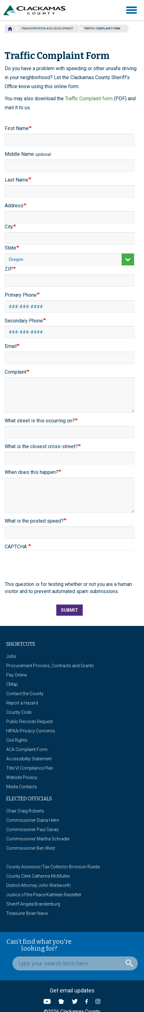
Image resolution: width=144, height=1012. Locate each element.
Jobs (11, 656)
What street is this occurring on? (40, 421)
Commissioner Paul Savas (32, 829)
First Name (17, 128)
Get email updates (72, 990)
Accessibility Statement (29, 758)
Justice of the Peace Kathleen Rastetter (43, 894)
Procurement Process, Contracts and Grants (50, 665)
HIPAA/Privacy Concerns (30, 730)
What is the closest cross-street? (41, 446)
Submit (69, 610)
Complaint (15, 372)
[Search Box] (75, 963)
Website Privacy (21, 777)
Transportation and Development (47, 28)
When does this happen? (31, 472)
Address (14, 206)
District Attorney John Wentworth (38, 885)
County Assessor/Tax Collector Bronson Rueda (53, 866)
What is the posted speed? (34, 521)
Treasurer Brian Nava (27, 913)
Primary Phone (21, 295)
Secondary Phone (24, 321)
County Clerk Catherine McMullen (38, 876)
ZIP (9, 269)
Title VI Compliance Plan (29, 768)
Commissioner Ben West (30, 848)
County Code (18, 712)
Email (10, 346)
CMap (12, 684)
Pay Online (16, 674)
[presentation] (52, 569)
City (9, 227)
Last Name (16, 180)
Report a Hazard (22, 702)
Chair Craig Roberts (25, 810)
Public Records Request (29, 721)
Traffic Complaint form (89, 98)
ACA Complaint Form (27, 749)
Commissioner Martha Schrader (38, 838)
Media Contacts (21, 786)
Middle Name (27, 154)
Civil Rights (16, 740)
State (10, 248)
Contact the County (25, 693)
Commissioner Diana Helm (32, 820)
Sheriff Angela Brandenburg (33, 904)
